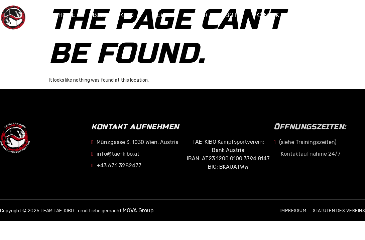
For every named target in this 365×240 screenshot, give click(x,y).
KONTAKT (269, 15)
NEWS (163, 15)
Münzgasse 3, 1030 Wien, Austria (134, 142)
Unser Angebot (215, 15)
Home (66, 15)
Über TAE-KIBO (114, 15)
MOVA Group (138, 210)
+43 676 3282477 (116, 165)
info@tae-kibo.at (115, 154)
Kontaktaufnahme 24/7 (311, 154)
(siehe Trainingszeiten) (305, 142)
